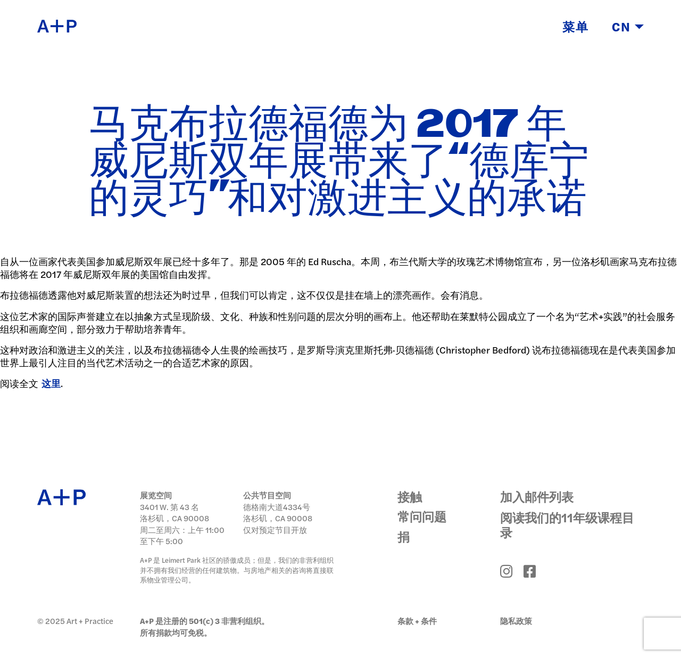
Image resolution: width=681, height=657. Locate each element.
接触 (409, 496)
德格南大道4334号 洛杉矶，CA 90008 (277, 512)
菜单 (575, 27)
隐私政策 (516, 620)
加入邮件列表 (537, 496)
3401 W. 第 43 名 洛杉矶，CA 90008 (174, 512)
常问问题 (421, 516)
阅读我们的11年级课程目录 (567, 524)
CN (628, 27)
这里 (51, 383)
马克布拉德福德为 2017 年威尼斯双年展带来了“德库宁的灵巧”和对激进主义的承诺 (339, 162)
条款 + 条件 (417, 620)
